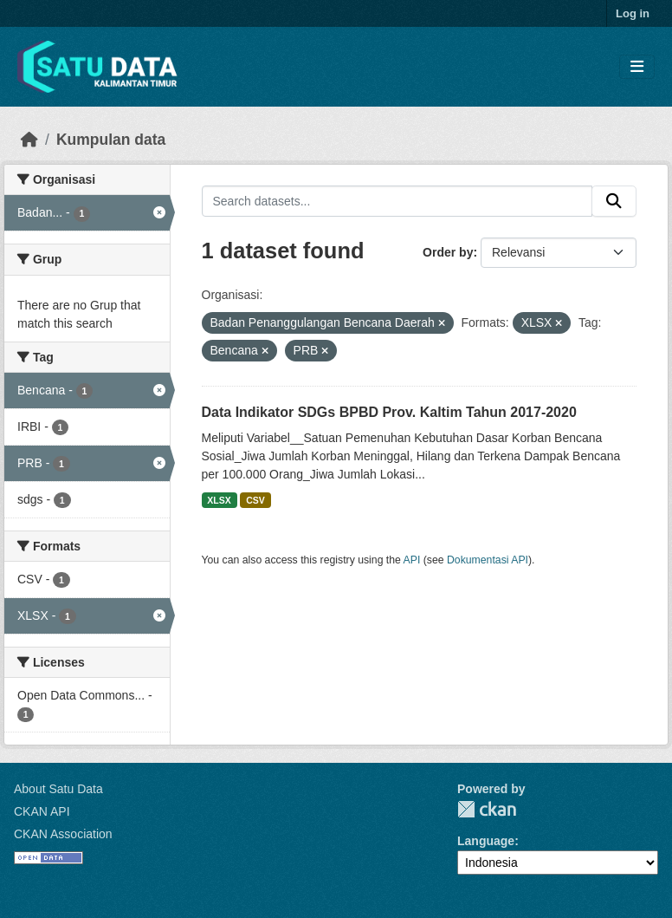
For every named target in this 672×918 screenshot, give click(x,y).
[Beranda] (29, 139)
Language (485, 841)
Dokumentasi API (487, 560)
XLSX (218, 500)
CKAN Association (63, 834)
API (412, 560)
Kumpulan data (110, 139)
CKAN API (42, 811)
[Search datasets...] (397, 201)
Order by (448, 252)
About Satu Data (58, 789)
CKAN (486, 809)
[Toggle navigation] (637, 67)
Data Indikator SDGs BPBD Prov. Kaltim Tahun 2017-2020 (389, 412)
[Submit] (613, 201)
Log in (632, 13)
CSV (255, 500)
